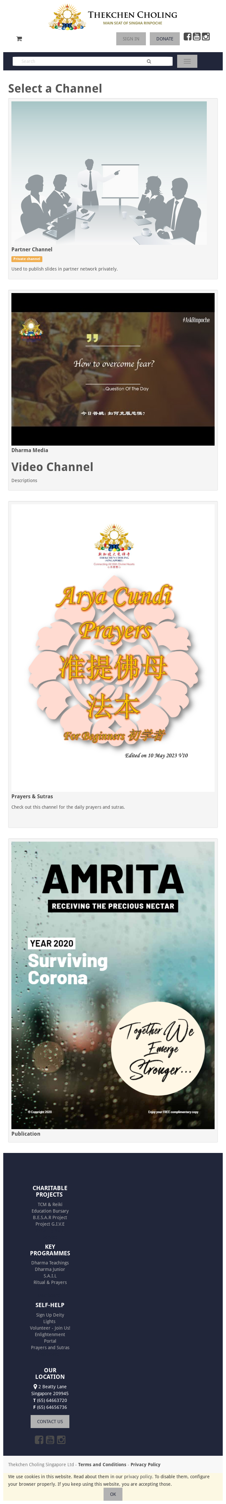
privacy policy (138, 1476)
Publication (25, 1134)
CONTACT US (50, 1421)
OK (113, 1494)
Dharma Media (29, 450)
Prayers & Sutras (32, 796)
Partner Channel (31, 249)
